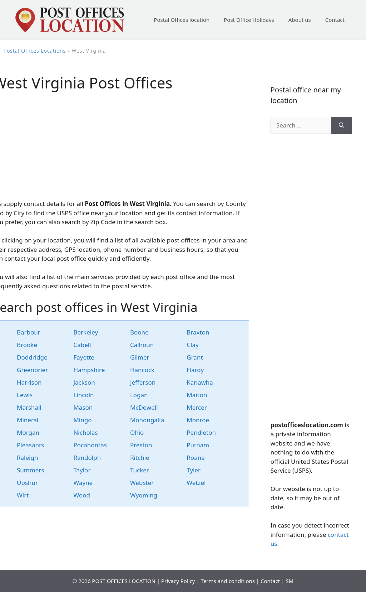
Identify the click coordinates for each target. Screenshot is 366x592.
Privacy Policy (178, 580)
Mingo (82, 420)
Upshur (27, 482)
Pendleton (201, 432)
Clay (192, 345)
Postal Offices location (181, 19)
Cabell (82, 345)
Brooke (27, 345)
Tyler (194, 470)
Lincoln (83, 395)
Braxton (198, 332)
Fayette (83, 357)
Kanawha (200, 382)
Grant (195, 357)
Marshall (29, 407)
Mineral (28, 420)
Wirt (23, 495)
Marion (197, 395)
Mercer (197, 407)
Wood (81, 495)
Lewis (25, 395)
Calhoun (142, 345)
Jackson (84, 382)
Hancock (142, 370)
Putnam (198, 445)
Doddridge (32, 357)
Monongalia (147, 420)
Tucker (139, 470)
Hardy (195, 370)
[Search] (341, 125)
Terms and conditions (228, 580)
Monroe (198, 420)
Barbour (28, 332)
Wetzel (196, 482)
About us (299, 19)
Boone (139, 332)
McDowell (144, 407)
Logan (139, 395)
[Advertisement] (311, 277)
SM (289, 580)
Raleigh (27, 457)
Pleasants (30, 445)
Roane (196, 457)
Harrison (29, 382)
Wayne (83, 482)
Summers (30, 470)
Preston (141, 445)
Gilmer (139, 357)
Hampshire (89, 370)
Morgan (28, 432)
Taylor (81, 470)
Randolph (87, 457)
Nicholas (85, 432)
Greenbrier (32, 370)
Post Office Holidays (249, 19)
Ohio (137, 432)
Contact (335, 19)
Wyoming (143, 495)
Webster (142, 482)
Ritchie (139, 457)
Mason (83, 407)
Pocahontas (90, 445)
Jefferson (142, 382)
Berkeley (85, 332)
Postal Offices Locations (35, 50)
